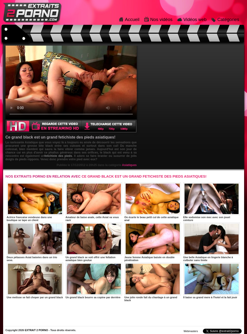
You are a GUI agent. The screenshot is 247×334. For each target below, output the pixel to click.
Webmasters (191, 331)
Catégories (228, 19)
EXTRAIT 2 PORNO (36, 330)
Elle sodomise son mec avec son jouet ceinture (211, 202)
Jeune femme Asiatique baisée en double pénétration (152, 242)
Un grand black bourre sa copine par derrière (94, 281)
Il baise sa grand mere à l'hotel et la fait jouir (211, 281)
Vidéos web (194, 19)
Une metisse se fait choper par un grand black (35, 281)
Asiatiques (129, 165)
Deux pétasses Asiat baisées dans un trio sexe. (35, 242)
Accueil (132, 19)
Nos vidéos (161, 19)
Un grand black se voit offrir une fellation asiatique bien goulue (94, 242)
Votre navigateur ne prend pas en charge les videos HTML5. (71, 82)
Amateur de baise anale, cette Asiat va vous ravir (94, 202)
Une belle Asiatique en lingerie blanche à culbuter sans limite (211, 242)
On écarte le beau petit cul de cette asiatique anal (152, 202)
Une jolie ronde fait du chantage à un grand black (152, 282)
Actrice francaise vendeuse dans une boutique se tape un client (35, 202)
